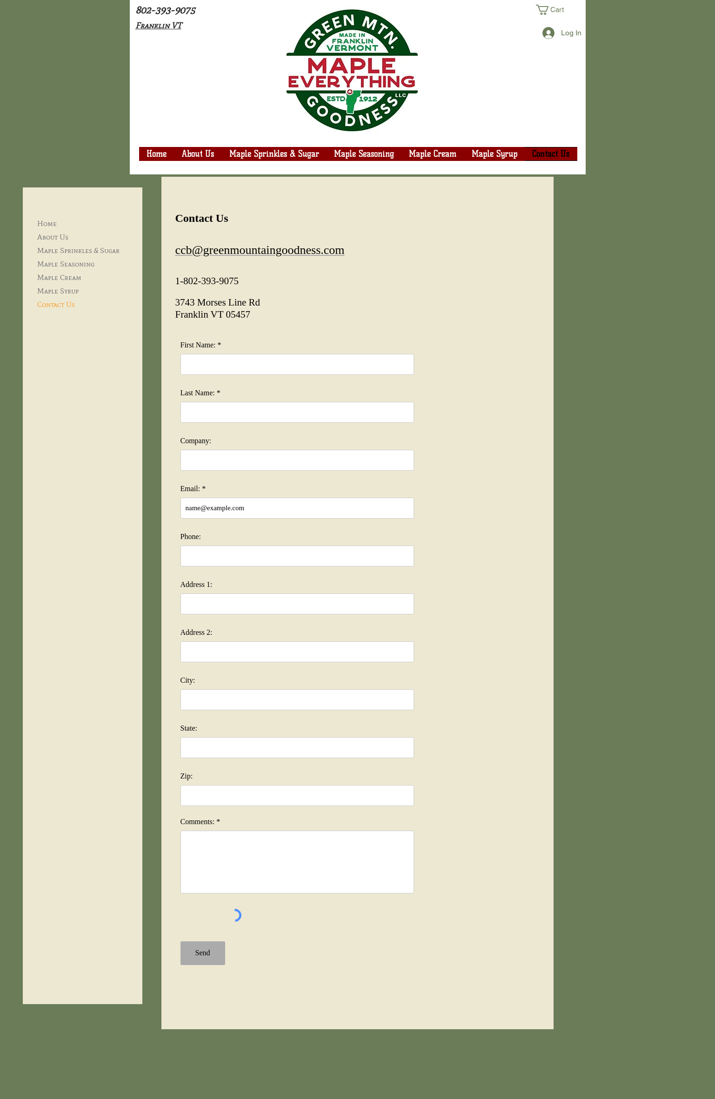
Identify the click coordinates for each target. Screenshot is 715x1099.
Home (47, 223)
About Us (52, 237)
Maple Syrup (58, 290)
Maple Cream (59, 277)
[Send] (202, 953)
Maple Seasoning (65, 264)
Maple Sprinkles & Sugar (78, 250)
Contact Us (56, 304)
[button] (556, 10)
